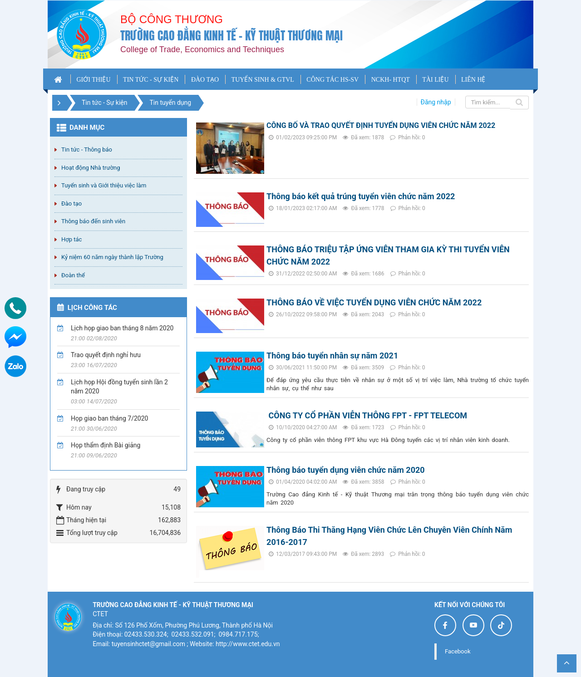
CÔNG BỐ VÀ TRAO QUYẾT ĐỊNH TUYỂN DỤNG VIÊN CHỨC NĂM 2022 (380, 125)
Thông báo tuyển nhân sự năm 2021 (332, 355)
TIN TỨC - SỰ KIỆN (150, 79)
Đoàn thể (73, 275)
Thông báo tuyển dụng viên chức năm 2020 (345, 470)
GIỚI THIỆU (93, 79)
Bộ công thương (171, 19)
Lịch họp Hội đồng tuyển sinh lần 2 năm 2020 (119, 386)
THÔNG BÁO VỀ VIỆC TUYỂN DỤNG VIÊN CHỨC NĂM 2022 (374, 302)
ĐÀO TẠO (205, 79)
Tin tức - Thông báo (86, 149)
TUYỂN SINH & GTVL (262, 79)
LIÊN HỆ (473, 79)
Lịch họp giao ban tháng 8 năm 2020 (122, 328)
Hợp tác (71, 239)
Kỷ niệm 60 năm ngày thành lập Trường (112, 257)
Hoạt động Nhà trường (90, 167)
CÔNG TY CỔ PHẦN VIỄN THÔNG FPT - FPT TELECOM (366, 415)
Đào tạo (71, 203)
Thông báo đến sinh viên (93, 221)
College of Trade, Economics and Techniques (202, 49)
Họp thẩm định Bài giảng (105, 445)
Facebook (457, 651)
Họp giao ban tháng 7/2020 (109, 418)
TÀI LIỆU (435, 79)
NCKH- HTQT (390, 79)
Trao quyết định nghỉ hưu (106, 354)
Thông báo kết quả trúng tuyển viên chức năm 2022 (360, 196)
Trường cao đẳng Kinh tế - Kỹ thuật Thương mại (231, 35)
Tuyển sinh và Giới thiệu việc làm (103, 185)
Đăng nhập (436, 102)
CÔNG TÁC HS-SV (332, 79)
